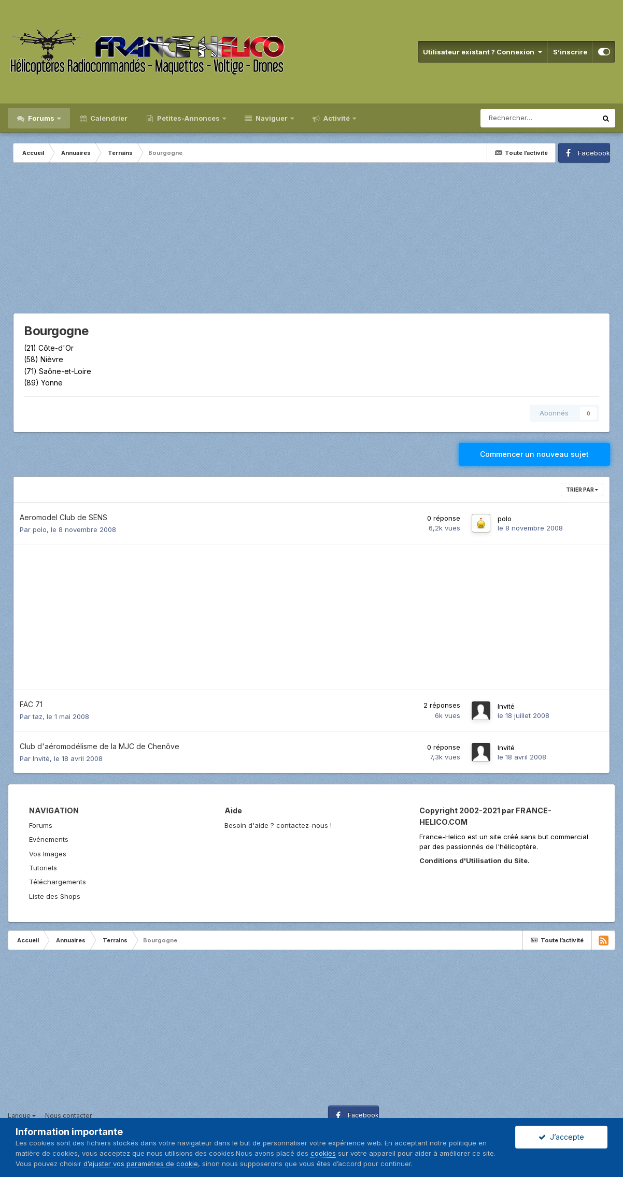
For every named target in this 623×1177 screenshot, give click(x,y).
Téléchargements (57, 882)
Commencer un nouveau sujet (534, 454)
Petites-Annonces (188, 118)
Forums (41, 118)
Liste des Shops (54, 896)
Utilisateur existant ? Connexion (482, 52)
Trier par (582, 489)
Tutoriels (43, 868)
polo (40, 529)
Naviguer (271, 118)
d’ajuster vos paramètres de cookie (140, 1163)
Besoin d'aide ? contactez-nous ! (278, 825)
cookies (323, 1153)
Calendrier (108, 118)
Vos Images (47, 854)
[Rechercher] (538, 118)
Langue (22, 1115)
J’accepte (561, 1136)
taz (38, 716)
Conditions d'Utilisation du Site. (474, 860)
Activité (336, 118)
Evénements (48, 839)
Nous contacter (68, 1115)
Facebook (594, 153)
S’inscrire (570, 52)
